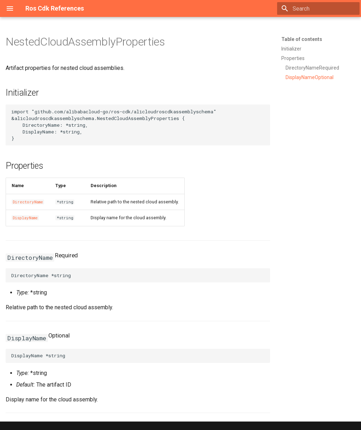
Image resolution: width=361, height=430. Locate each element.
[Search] (318, 8)
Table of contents (301, 39)
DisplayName (25, 217)
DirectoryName (28, 201)
